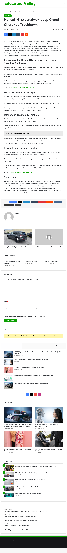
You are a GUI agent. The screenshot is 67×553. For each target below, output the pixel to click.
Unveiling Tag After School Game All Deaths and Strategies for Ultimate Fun (35, 473)
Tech (57, 547)
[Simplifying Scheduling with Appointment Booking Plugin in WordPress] (9, 379)
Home (6, 11)
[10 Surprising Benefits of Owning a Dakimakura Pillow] (9, 371)
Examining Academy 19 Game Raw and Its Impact (28, 500)
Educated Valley (26, 547)
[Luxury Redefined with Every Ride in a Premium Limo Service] (49, 445)
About (45, 547)
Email (6, 310)
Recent (12, 347)
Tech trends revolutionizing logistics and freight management (32, 384)
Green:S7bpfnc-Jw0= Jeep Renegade (21, 172)
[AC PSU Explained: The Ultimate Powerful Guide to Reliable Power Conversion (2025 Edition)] (9, 356)
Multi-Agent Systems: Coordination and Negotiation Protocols (32, 361)
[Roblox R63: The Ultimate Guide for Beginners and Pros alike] (9, 482)
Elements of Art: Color (31, 263)
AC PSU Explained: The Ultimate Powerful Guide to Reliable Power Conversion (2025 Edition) (17, 429)
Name (6, 302)
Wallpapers (11, 11)
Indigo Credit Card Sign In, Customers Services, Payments (30, 486)
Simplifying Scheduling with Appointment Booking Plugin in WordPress (34, 377)
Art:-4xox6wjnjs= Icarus (51, 263)
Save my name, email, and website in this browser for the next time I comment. (25, 317)
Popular (32, 347)
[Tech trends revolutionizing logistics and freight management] (9, 387)
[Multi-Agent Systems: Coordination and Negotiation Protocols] (9, 363)
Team (49, 547)
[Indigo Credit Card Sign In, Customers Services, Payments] (9, 489)
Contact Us (62, 547)
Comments (54, 347)
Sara (17, 213)
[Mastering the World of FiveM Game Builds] (9, 495)
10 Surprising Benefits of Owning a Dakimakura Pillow (29, 369)
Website (37, 310)
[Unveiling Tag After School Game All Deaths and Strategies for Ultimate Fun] (9, 475)
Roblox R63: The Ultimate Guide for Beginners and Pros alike (31, 480)
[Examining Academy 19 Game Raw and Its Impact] (9, 502)
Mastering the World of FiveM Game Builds (26, 494)
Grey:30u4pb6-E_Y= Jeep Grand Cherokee (22, 88)
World (53, 547)
